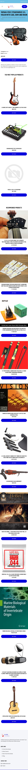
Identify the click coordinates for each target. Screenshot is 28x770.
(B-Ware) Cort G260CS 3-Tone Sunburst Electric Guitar (14, 107)
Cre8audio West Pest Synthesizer (14, 148)
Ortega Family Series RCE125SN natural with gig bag (14, 716)
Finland (3, 1)
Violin (7, 51)
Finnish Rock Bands (7, 749)
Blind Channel (6, 751)
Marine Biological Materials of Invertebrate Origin (14, 631)
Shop (24, 6)
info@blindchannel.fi (23, 1)
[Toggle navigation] (2, 6)
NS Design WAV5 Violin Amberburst (14, 481)
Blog (4, 756)
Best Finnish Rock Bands (8, 753)
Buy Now (14, 59)
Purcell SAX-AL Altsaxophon (14, 189)
